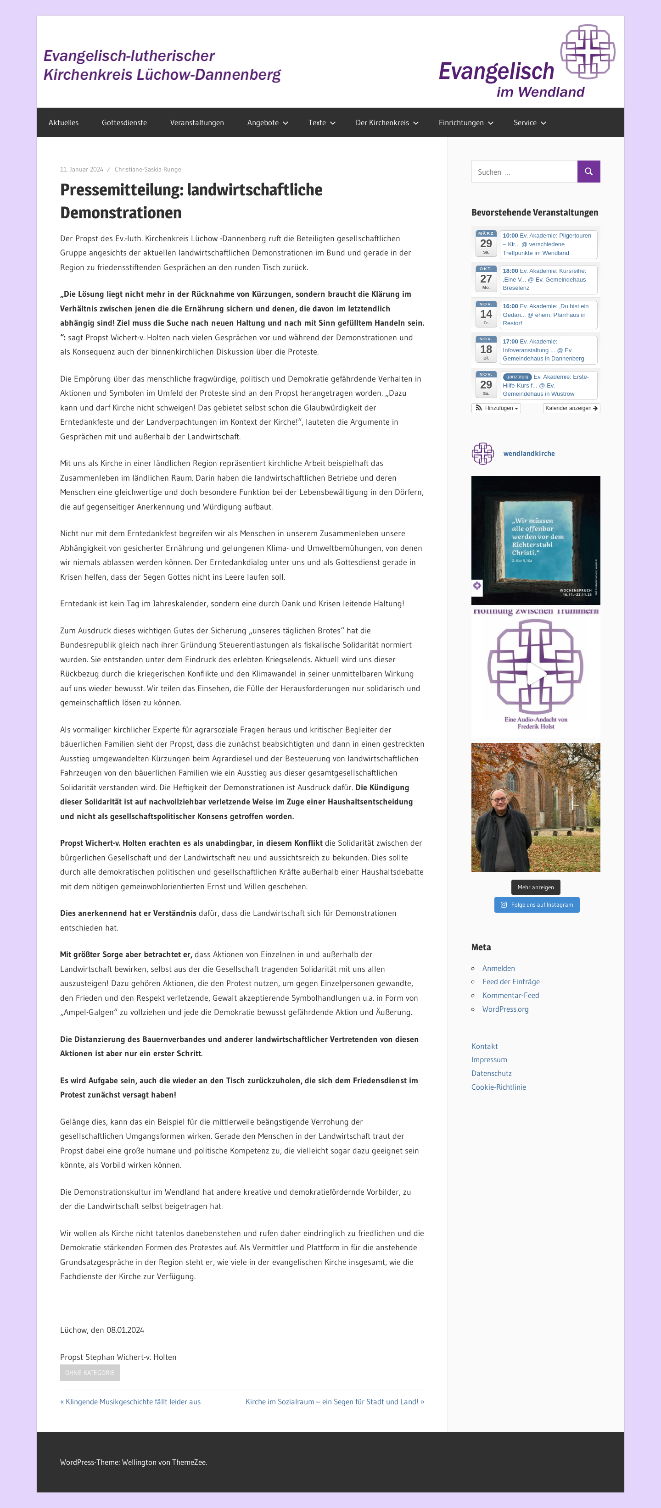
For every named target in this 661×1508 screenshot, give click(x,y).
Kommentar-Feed (510, 995)
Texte (322, 122)
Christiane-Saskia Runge (148, 169)
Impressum (489, 1059)
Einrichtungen (466, 122)
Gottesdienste (124, 122)
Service (530, 122)
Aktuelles (63, 122)
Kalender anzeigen (572, 408)
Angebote (268, 122)
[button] (496, 408)
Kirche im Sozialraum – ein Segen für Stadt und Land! (332, 1401)
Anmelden (498, 968)
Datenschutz (491, 1073)
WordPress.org (505, 1009)
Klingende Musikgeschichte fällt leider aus (133, 1401)
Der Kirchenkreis (387, 122)
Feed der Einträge (511, 981)
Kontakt (484, 1046)
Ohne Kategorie (90, 1373)
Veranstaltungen (197, 122)
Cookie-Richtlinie (498, 1087)
